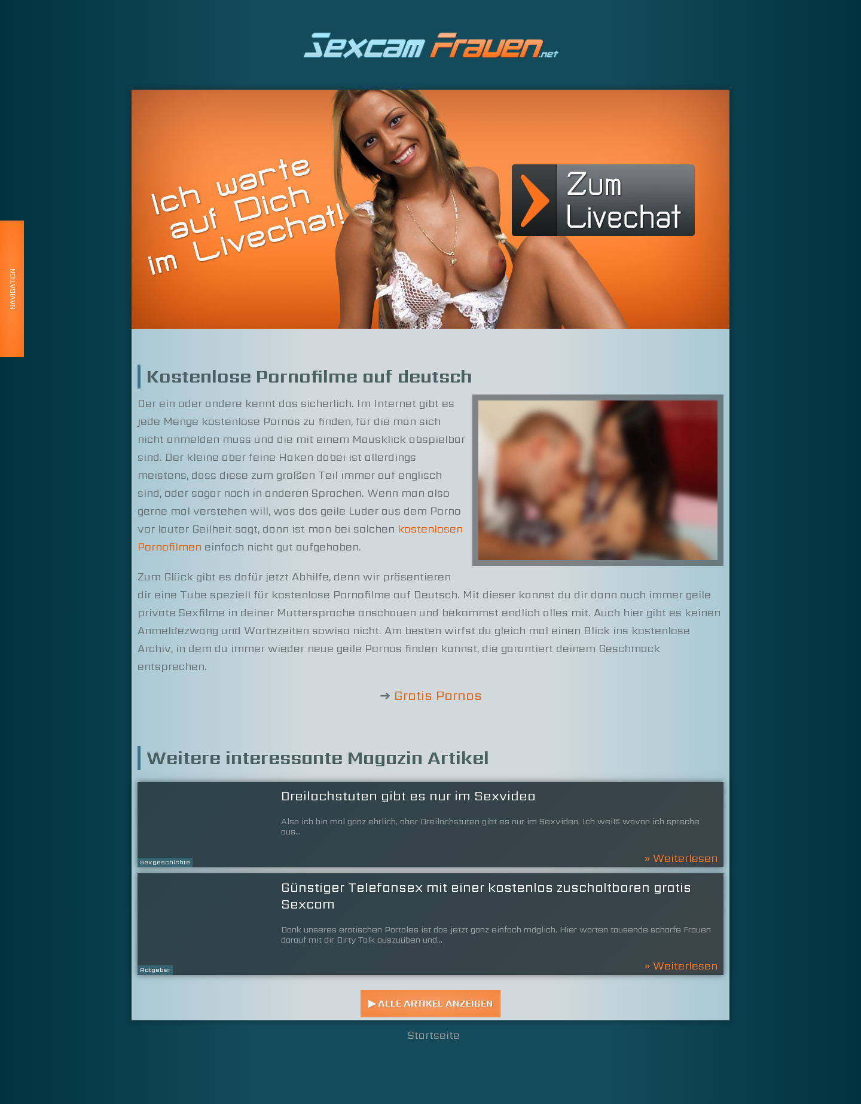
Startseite (434, 1034)
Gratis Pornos (438, 695)
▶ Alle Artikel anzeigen (430, 1003)
